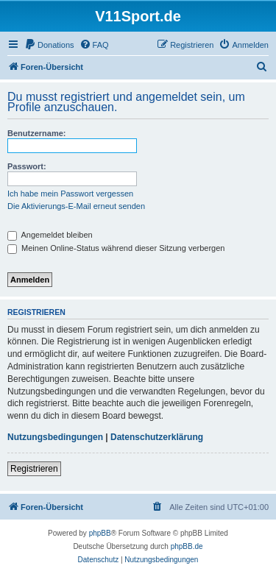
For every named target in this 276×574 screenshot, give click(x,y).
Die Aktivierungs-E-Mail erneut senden (76, 206)
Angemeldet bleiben (50, 234)
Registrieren (34, 469)
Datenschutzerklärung (156, 437)
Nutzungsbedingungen (55, 437)
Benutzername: (36, 133)
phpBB (100, 533)
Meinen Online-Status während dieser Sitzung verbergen (115, 248)
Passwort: (26, 166)
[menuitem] (49, 45)
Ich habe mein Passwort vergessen (70, 193)
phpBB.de (187, 546)
